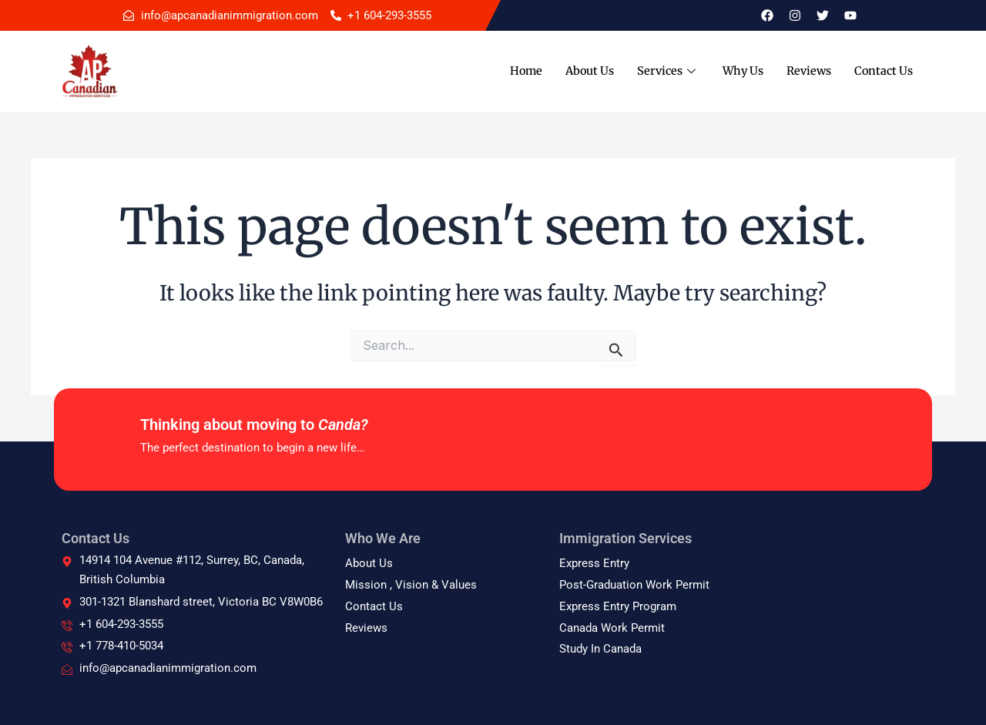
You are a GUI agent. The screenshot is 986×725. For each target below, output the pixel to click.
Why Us (737, 70)
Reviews (805, 70)
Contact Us (882, 70)
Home (515, 70)
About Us (580, 70)
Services (661, 70)
